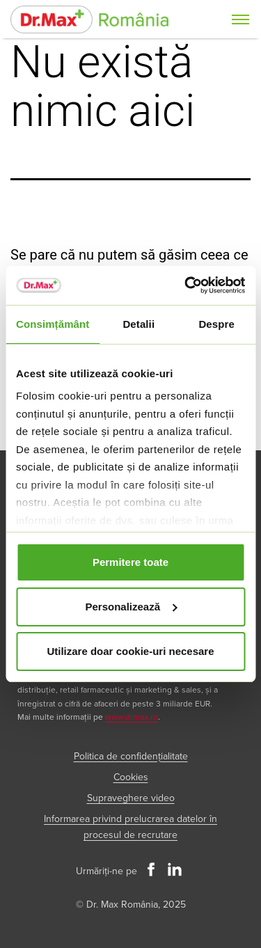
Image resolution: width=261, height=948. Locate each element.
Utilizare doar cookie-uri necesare (130, 651)
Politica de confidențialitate (131, 756)
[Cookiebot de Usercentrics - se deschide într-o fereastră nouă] (186, 285)
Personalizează (131, 607)
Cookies (130, 777)
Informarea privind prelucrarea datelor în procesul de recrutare (130, 827)
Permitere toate (130, 562)
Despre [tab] (216, 324)
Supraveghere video (131, 798)
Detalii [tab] (138, 324)
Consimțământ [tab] (52, 324)
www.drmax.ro (131, 717)
